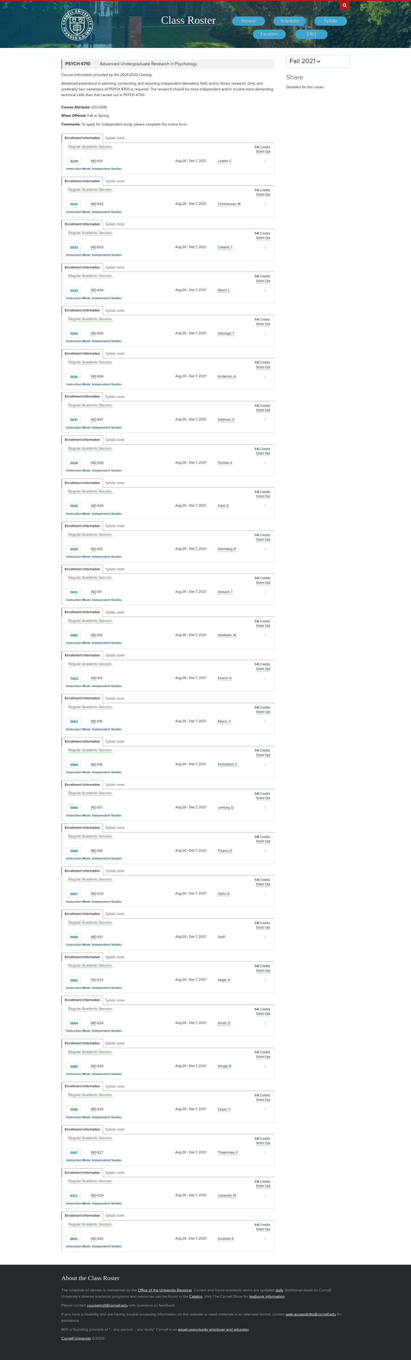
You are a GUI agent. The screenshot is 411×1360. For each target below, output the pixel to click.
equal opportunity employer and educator (213, 1329)
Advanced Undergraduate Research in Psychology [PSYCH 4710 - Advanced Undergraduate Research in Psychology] (148, 64)
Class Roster (188, 20)
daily (279, 1290)
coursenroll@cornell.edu (107, 1305)
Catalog (196, 1296)
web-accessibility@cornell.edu (311, 1314)
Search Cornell (345, 5)
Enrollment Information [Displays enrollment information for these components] (82, 138)
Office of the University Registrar (165, 1290)
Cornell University (76, 1338)
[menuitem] (248, 21)
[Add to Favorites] (86, 161)
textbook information (267, 1296)
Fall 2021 (305, 61)
